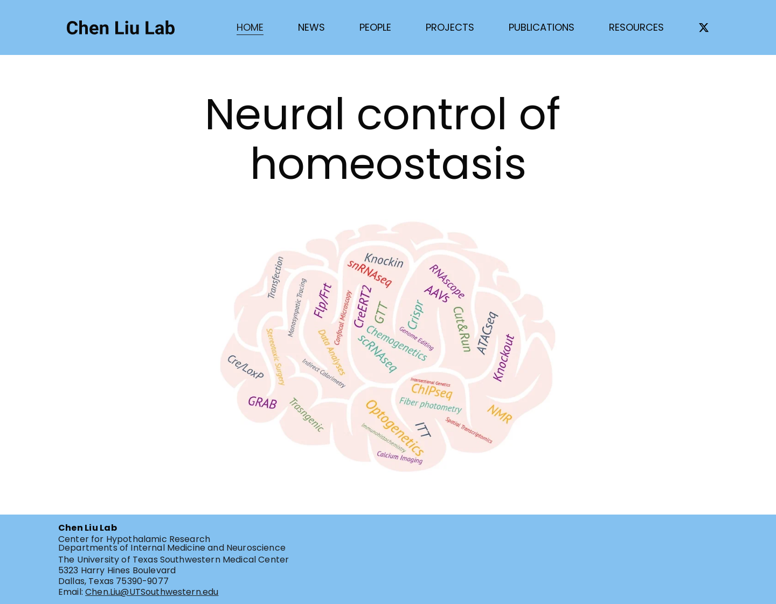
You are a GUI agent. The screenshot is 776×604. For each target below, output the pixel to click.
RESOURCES (636, 27)
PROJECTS (450, 27)
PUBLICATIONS (541, 27)
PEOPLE (375, 27)
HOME (250, 27)
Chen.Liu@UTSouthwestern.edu (151, 592)
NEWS (311, 27)
